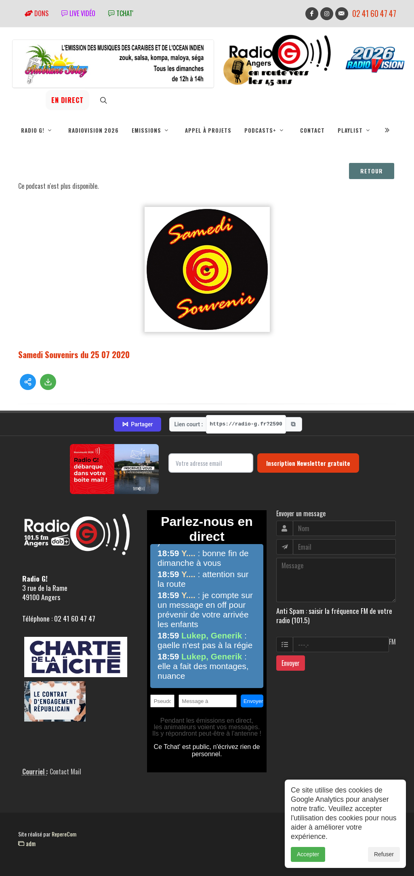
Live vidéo (78, 13)
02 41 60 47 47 (374, 13)
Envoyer (291, 663)
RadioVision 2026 (93, 130)
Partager (137, 424)
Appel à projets (208, 130)
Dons (36, 13)
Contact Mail (65, 771)
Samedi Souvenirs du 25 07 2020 (74, 354)
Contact (312, 130)
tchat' (120, 13)
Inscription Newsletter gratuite (308, 463)
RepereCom (64, 834)
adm (27, 843)
